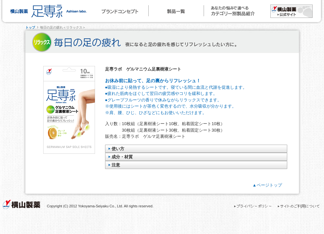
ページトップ (269, 185)
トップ (30, 27)
